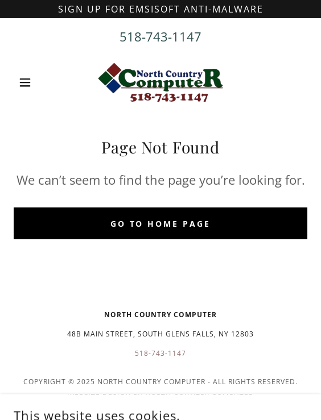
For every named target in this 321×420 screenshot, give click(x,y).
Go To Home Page (160, 223)
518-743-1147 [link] (160, 36)
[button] (35, 82)
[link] (160, 82)
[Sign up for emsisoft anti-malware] (160, 9)
